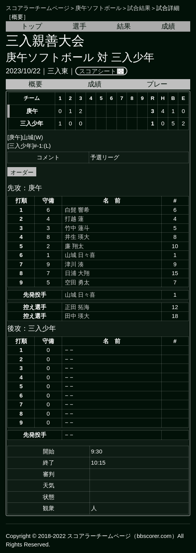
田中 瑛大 (77, 316)
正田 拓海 (77, 307)
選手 (79, 26)
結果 (124, 26)
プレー (157, 84)
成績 (168, 26)
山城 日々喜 (80, 255)
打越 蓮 (74, 218)
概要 (35, 84)
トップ (31, 26)
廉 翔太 (74, 246)
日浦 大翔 (77, 273)
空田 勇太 (77, 282)
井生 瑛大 (77, 236)
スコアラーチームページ (37, 8)
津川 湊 (74, 264)
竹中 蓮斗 (77, 228)
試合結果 (138, 8)
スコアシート (97, 71)
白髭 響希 (77, 209)
